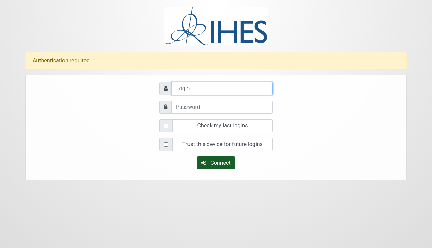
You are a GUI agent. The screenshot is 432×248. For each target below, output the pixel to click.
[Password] (222, 107)
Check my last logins (222, 125)
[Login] (222, 88)
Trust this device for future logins (222, 144)
